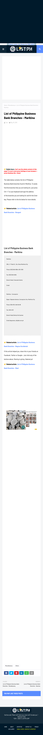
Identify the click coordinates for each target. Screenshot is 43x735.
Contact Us (28, 726)
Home (5, 105)
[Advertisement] (21, 21)
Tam (6, 122)
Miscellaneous (11, 105)
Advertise (19, 726)
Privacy (37, 726)
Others (17, 665)
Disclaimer (11, 729)
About (11, 726)
